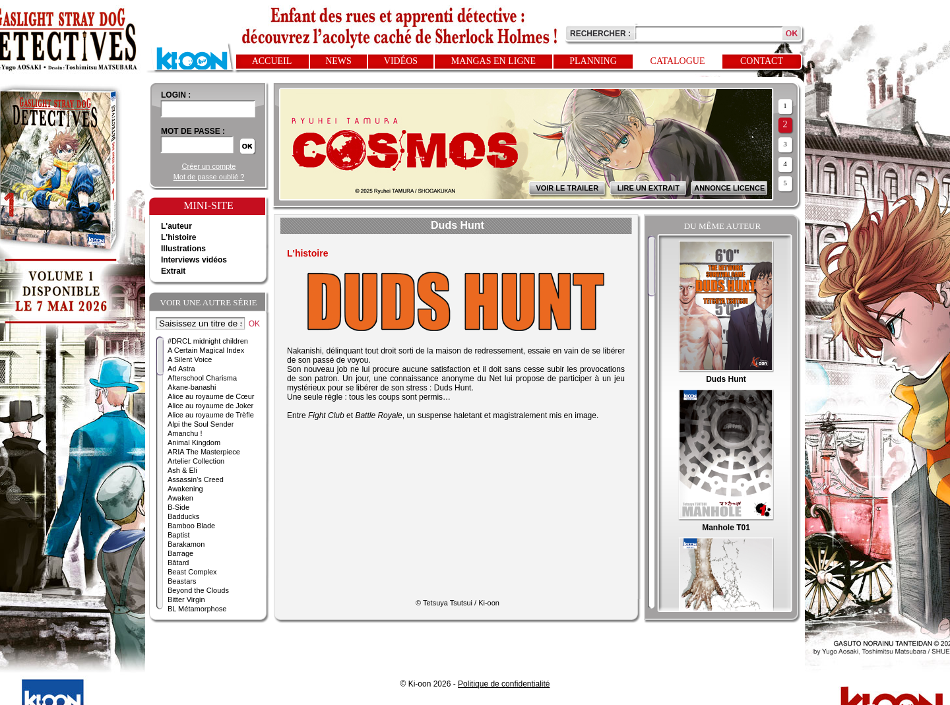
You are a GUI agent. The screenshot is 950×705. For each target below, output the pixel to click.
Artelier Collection (196, 461)
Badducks (183, 516)
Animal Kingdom (194, 442)
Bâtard (178, 563)
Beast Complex (192, 572)
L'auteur (176, 226)
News (338, 61)
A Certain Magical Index (206, 350)
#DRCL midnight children (208, 341)
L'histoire (179, 237)
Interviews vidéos (194, 259)
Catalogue (677, 61)
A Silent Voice (190, 359)
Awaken (180, 498)
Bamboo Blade (191, 526)
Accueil (272, 61)
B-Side (178, 507)
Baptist (179, 535)
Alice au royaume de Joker (210, 406)
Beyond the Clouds (198, 590)
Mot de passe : (193, 131)
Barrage (180, 553)
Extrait (173, 271)
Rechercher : (600, 33)
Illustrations (183, 248)
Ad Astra (181, 369)
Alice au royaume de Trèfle (211, 415)
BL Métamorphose (197, 609)
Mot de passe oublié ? (209, 177)
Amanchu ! (185, 433)
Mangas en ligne (493, 61)
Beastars (182, 581)
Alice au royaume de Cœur (211, 396)
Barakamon (186, 544)
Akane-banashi (192, 387)
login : (176, 95)
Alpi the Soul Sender (201, 424)
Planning (593, 61)
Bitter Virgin (186, 599)
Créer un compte (209, 166)
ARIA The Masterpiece (204, 452)
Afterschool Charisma (202, 378)
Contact (761, 61)
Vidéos (401, 61)
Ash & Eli (182, 470)
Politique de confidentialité (504, 684)
